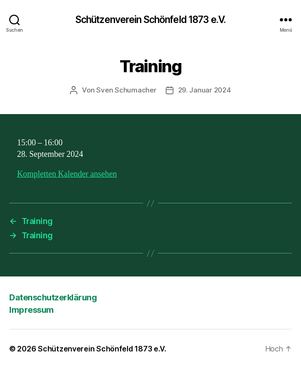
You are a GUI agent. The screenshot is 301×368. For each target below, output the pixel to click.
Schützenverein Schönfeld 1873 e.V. (150, 19)
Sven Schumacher (126, 90)
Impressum (31, 310)
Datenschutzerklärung (53, 297)
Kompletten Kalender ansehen (67, 174)
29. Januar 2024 (204, 90)
